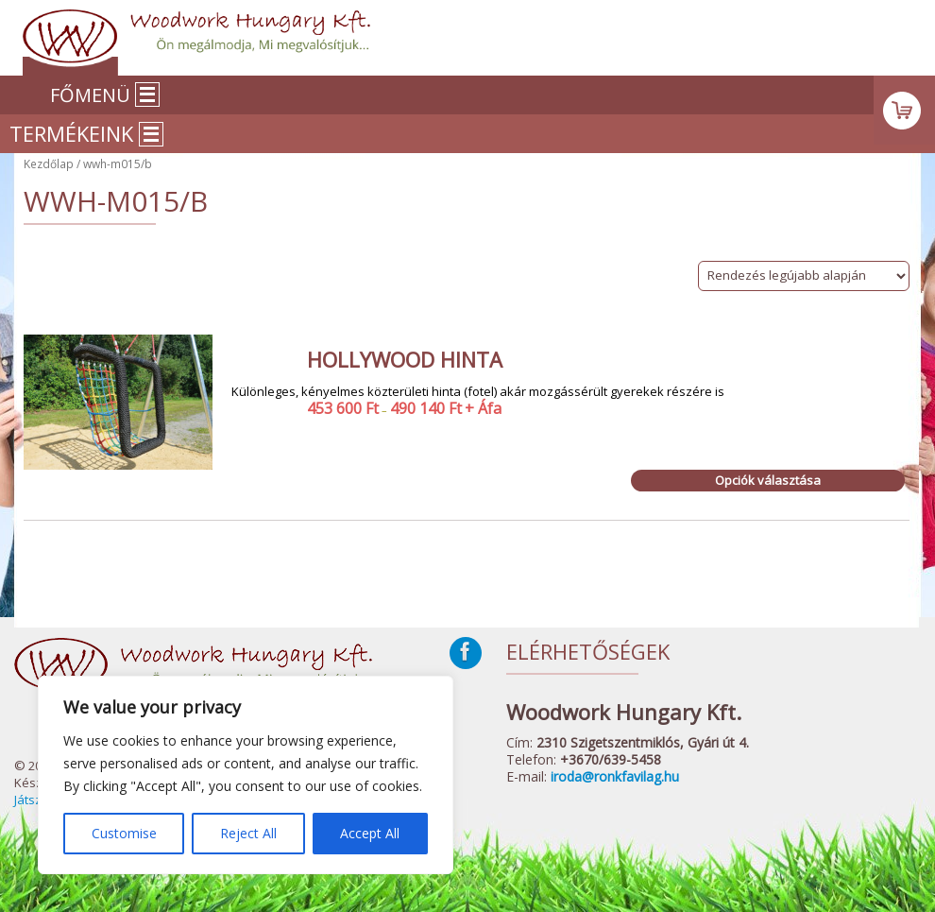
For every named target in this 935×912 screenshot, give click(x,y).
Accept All (370, 833)
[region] (245, 775)
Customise (124, 833)
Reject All (248, 833)
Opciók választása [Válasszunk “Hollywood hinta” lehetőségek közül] (768, 480)
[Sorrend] (804, 276)
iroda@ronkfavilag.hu (615, 776)
